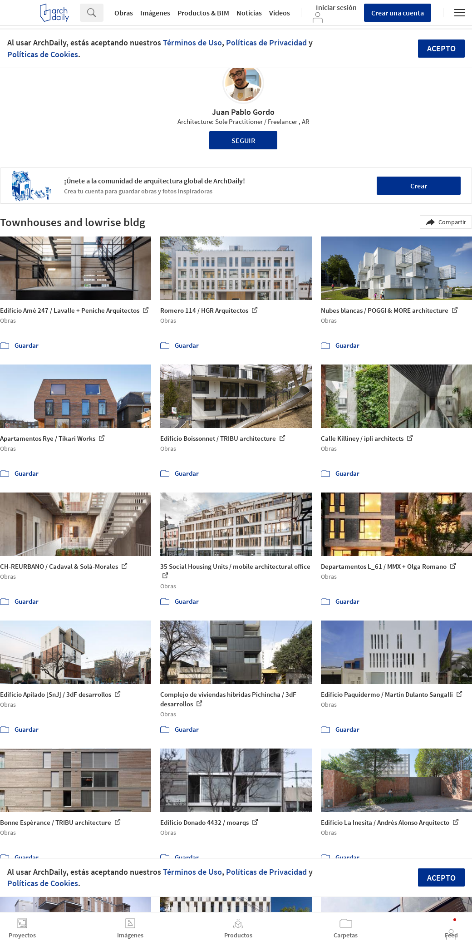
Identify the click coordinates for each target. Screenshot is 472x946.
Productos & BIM (203, 12)
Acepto (441, 48)
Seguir (243, 140)
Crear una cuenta (397, 12)
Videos (279, 12)
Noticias (249, 12)
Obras (123, 12)
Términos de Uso (192, 42)
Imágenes (155, 12)
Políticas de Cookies (42, 54)
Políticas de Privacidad (266, 42)
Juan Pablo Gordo (243, 112)
